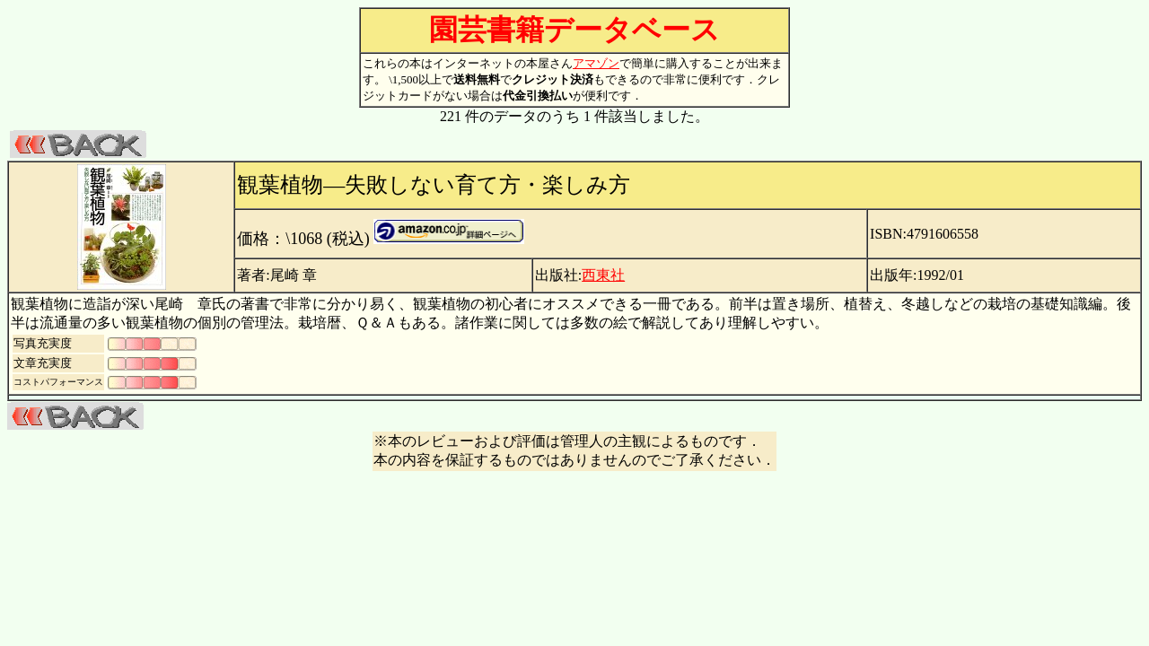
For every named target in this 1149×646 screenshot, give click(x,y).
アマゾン (596, 63)
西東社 (603, 275)
